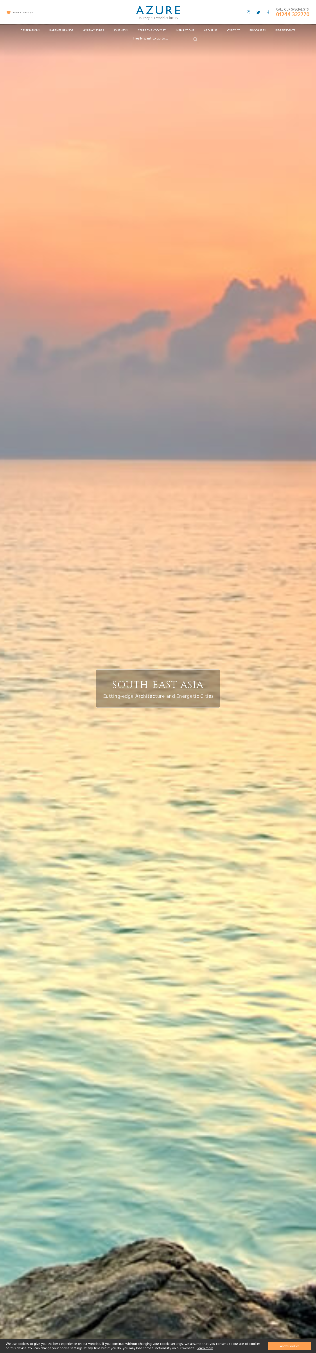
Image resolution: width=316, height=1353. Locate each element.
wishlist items (23, 12)
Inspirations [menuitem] (185, 30)
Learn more (205, 1348)
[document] (158, 1346)
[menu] (158, 32)
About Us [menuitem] (210, 30)
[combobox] (162, 38)
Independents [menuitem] (285, 30)
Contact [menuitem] (233, 30)
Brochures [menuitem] (258, 30)
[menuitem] (30, 30)
